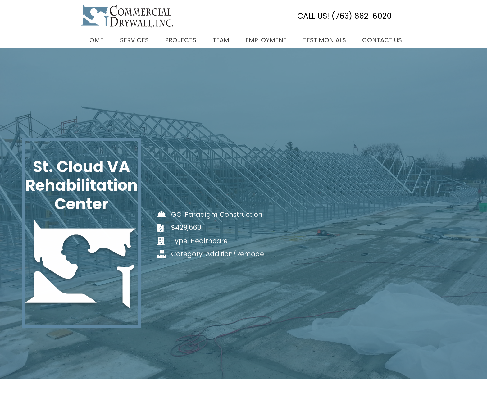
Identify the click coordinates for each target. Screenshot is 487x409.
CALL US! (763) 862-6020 (344, 16)
